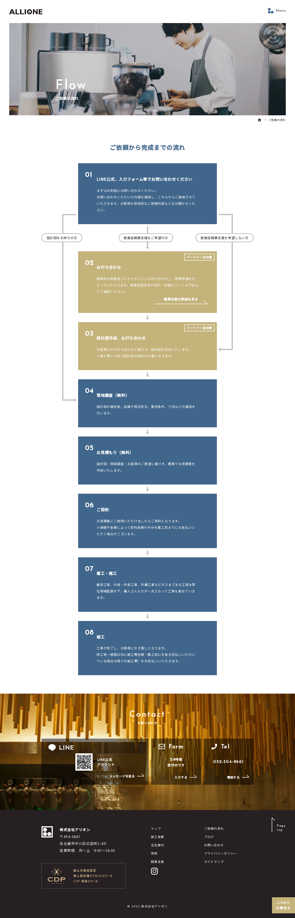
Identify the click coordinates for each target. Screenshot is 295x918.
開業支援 (157, 861)
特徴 (154, 853)
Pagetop (281, 828)
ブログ (209, 837)
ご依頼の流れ (214, 828)
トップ (156, 828)
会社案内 (157, 845)
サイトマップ (214, 861)
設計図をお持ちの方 (62, 237)
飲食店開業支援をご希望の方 (146, 237)
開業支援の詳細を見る (181, 299)
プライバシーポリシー (220, 853)
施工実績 (157, 837)
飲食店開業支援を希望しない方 (224, 237)
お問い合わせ (214, 845)
